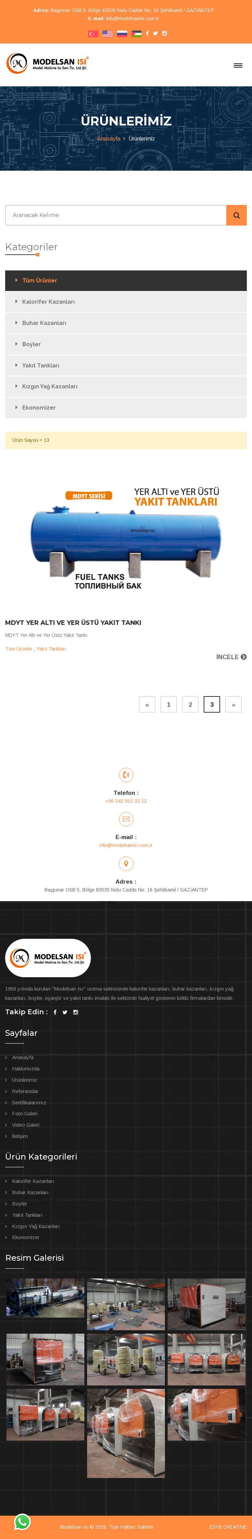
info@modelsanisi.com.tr (132, 18)
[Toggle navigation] (238, 65)
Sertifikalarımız (29, 1102)
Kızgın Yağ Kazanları (49, 386)
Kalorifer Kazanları (48, 302)
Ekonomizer (39, 407)
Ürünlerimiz (24, 1080)
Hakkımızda (25, 1068)
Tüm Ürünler (39, 280)
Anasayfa (108, 139)
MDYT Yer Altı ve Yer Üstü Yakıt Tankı (73, 623)
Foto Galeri (24, 1113)
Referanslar (25, 1091)
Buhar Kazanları (44, 323)
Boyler (31, 344)
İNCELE (231, 657)
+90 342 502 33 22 (126, 801)
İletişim (20, 1136)
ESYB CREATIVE (228, 1527)
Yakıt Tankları (40, 365)
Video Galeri (25, 1125)
